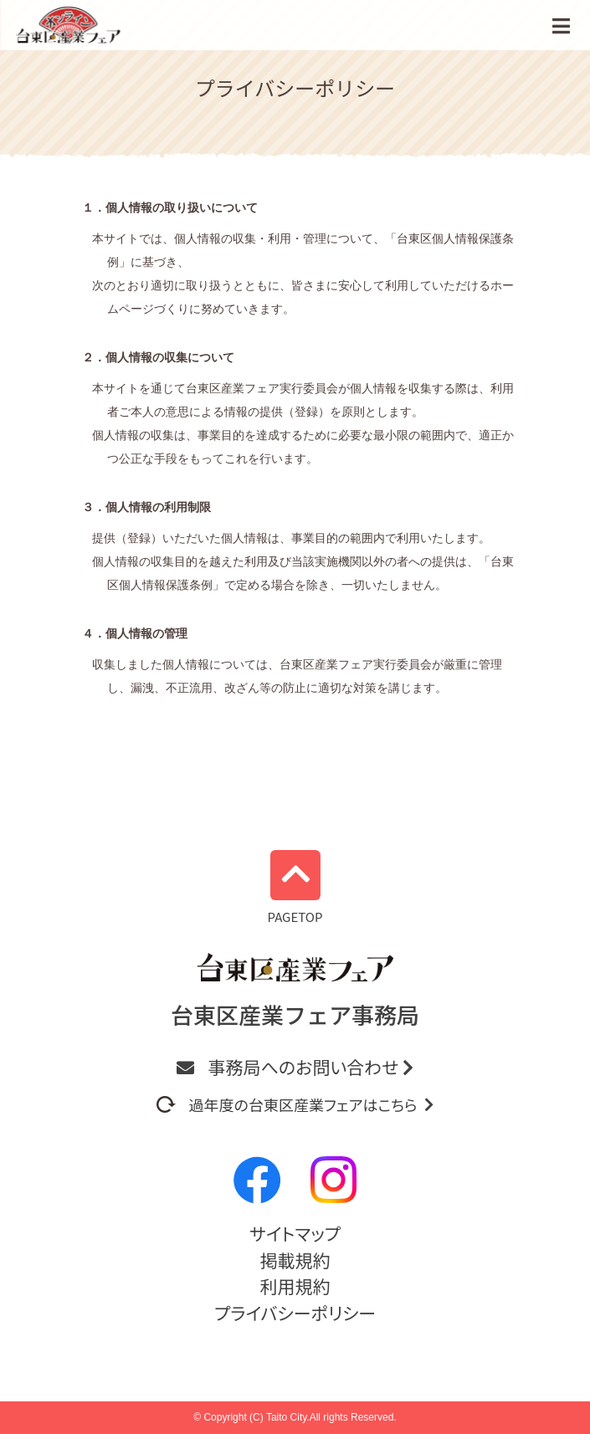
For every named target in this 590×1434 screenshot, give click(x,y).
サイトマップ (295, 1233)
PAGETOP (295, 887)
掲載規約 (295, 1260)
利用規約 (295, 1285)
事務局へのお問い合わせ (295, 1066)
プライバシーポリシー (295, 1312)
